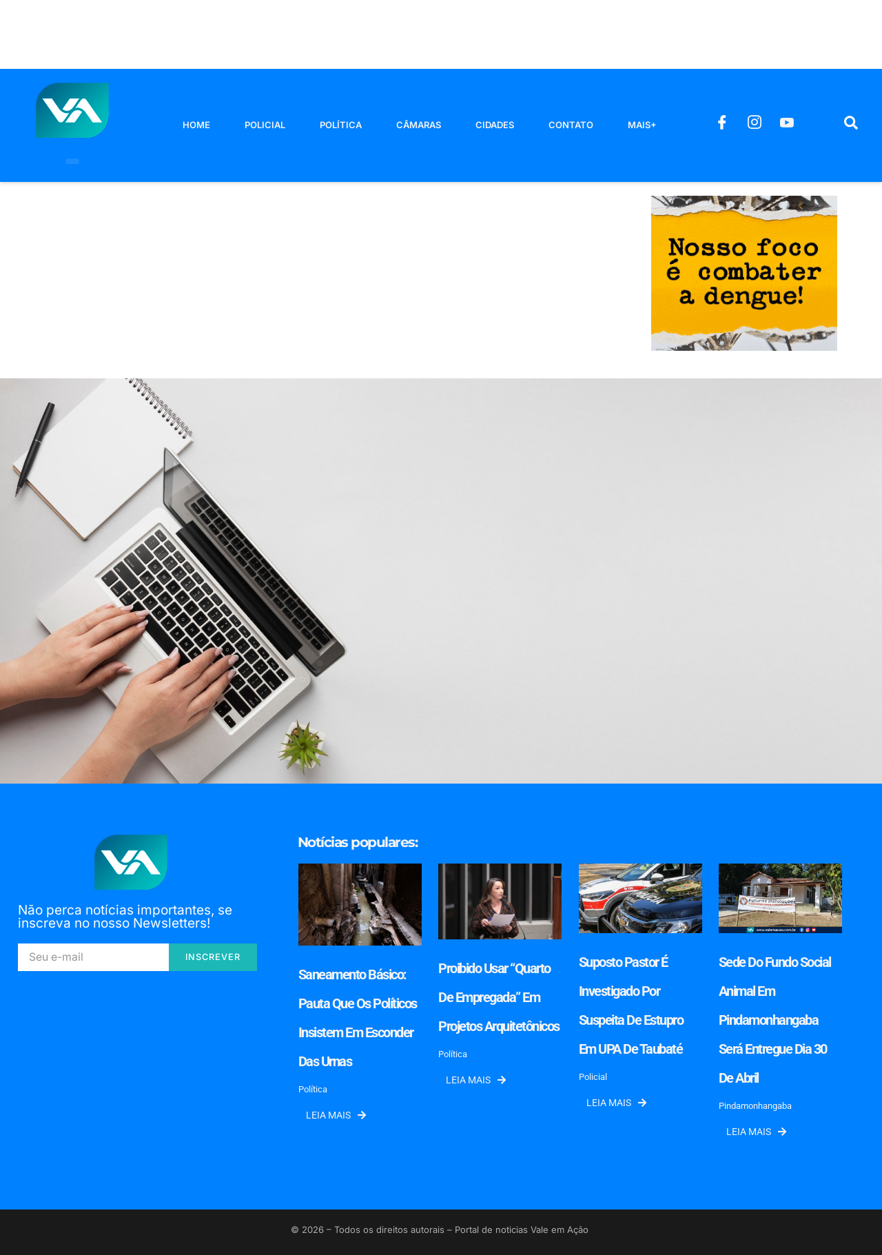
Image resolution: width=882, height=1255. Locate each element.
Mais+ (642, 124)
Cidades (494, 124)
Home (196, 124)
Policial (265, 124)
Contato (570, 124)
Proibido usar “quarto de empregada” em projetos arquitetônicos (499, 997)
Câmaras (418, 124)
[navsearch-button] (851, 125)
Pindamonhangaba (755, 1106)
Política (341, 124)
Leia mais (336, 1115)
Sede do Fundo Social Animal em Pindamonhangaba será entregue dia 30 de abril (775, 1020)
